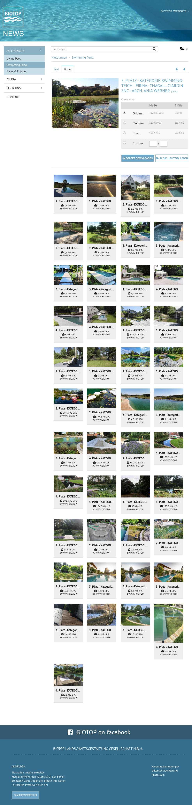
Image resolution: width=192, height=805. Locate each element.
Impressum (158, 774)
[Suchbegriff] (104, 49)
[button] (183, 49)
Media (24, 79)
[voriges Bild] (176, 69)
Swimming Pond (17, 65)
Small (137, 133)
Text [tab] (56, 69)
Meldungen (24, 51)
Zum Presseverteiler (25, 795)
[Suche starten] (152, 49)
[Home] (11, 18)
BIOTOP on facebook (99, 732)
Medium (138, 123)
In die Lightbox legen (172, 158)
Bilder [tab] (68, 69)
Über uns (24, 88)
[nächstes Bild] (184, 69)
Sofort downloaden (138, 158)
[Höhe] (163, 144)
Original (138, 113)
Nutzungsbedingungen (165, 766)
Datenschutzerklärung (165, 770)
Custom (138, 143)
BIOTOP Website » (175, 12)
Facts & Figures (16, 71)
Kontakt (13, 97)
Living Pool (13, 58)
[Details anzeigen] (68, 186)
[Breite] (153, 144)
